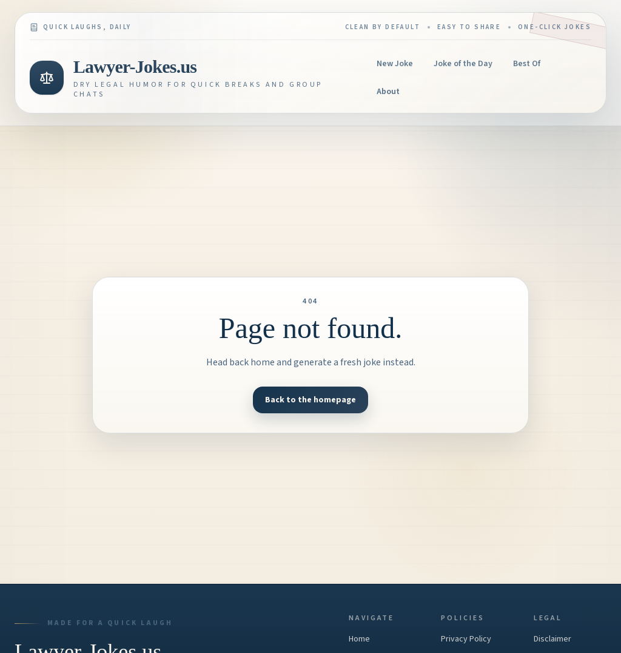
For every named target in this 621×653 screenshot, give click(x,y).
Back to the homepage (310, 400)
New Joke (395, 64)
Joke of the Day (463, 64)
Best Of (526, 64)
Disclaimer (552, 639)
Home (359, 639)
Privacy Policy (466, 639)
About (388, 92)
